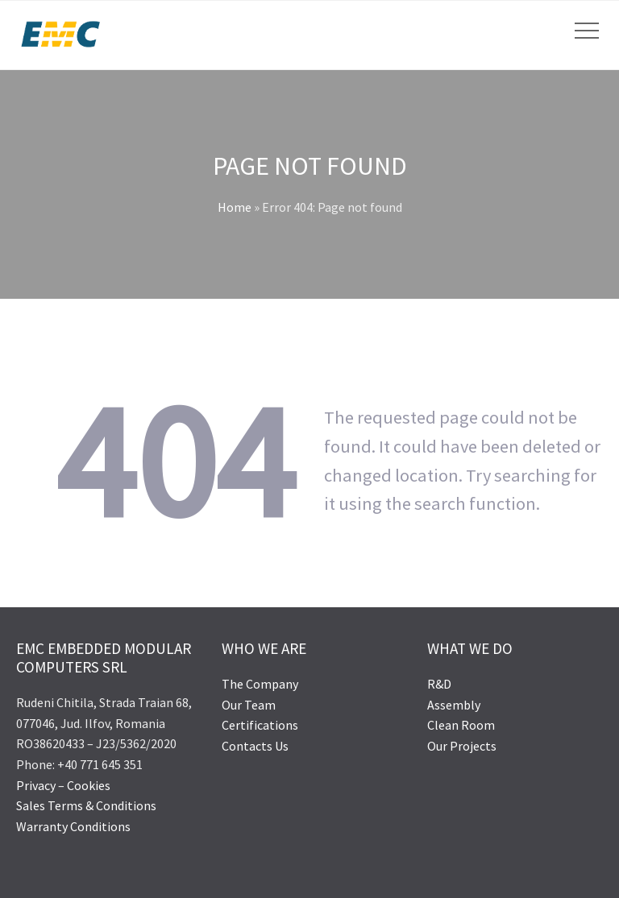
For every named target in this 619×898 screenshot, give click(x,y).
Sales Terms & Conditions (86, 805)
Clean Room (461, 725)
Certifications (260, 725)
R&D (439, 684)
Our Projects (461, 746)
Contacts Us (255, 746)
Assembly (453, 705)
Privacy (37, 785)
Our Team (249, 705)
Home (234, 207)
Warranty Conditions (73, 826)
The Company (260, 684)
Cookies (88, 785)
